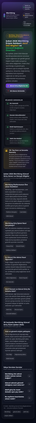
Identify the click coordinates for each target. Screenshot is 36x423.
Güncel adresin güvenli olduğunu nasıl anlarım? (18, 384)
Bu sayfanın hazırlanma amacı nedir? (18, 398)
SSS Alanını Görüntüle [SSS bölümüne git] (16, 91)
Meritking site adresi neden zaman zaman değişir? (18, 376)
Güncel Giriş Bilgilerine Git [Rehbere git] (17, 86)
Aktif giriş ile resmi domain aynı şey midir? (18, 391)
